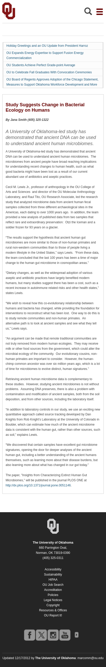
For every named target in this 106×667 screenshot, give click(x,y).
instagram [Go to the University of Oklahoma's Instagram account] (53, 635)
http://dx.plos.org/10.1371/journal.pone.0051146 (38, 485)
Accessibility (53, 569)
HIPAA (53, 579)
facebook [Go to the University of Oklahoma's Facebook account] (29, 635)
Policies (53, 595)
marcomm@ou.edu (90, 658)
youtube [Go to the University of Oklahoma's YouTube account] (64, 635)
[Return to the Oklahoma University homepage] (53, 542)
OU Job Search (52, 585)
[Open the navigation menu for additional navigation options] (100, 12)
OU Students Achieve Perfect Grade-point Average (40, 65)
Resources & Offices (53, 610)
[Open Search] (88, 12)
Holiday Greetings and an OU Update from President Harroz (47, 46)
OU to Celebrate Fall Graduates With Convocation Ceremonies (49, 72)
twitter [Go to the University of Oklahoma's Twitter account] (41, 635)
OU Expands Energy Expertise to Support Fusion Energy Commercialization (45, 55)
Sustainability (53, 574)
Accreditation (53, 590)
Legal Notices (53, 600)
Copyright (53, 605)
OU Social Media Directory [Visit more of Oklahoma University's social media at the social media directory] (76, 635)
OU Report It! (53, 615)
